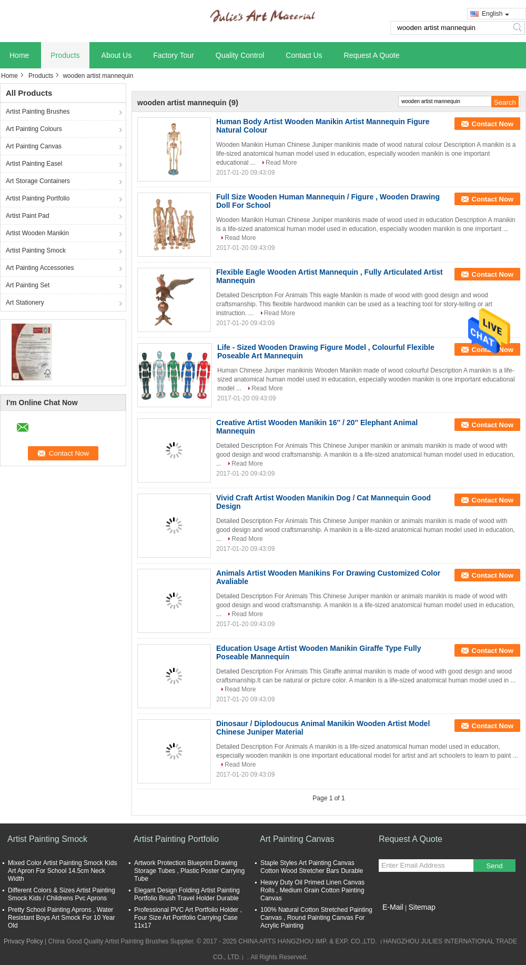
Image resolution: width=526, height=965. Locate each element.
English (495, 13)
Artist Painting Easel (34, 163)
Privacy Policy (23, 941)
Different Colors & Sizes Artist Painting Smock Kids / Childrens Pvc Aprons (61, 894)
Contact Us (304, 55)
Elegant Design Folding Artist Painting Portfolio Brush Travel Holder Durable (187, 894)
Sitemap (421, 907)
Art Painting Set (27, 285)
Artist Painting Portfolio (37, 198)
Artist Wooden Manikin (37, 233)
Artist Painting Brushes (37, 111)
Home (19, 55)
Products (64, 55)
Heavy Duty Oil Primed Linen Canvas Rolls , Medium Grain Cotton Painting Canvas (312, 890)
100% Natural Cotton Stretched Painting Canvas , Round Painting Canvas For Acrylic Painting (316, 917)
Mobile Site (397, 920)
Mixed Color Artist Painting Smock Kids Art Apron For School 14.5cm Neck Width (62, 870)
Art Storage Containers (38, 181)
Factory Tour (173, 55)
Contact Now (492, 124)
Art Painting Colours (34, 129)
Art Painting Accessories (40, 268)
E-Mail (392, 907)
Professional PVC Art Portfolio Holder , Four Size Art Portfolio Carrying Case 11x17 (188, 917)
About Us (117, 55)
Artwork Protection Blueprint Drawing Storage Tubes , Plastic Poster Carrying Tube (189, 870)
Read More (281, 162)
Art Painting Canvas (34, 146)
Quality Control (240, 55)
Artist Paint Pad (27, 215)
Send (494, 866)
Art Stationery (25, 302)
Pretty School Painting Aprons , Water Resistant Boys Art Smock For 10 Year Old (61, 917)
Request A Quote (372, 55)
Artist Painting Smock (36, 250)
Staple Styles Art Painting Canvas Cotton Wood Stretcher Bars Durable (311, 866)
